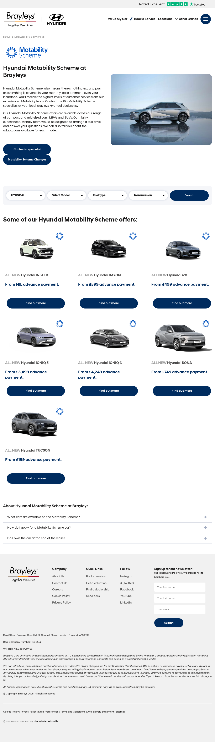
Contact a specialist (27, 149)
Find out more (36, 303)
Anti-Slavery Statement (101, 711)
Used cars (93, 596)
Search (189, 195)
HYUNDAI (39, 37)
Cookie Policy (61, 596)
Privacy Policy (61, 602)
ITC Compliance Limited (81, 655)
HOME (7, 37)
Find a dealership (97, 589)
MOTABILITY (22, 37)
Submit (168, 622)
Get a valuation (96, 583)
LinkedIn (126, 602)
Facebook (127, 589)
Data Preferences (48, 711)
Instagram (127, 576)
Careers (57, 589)
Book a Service (143, 19)
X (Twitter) (127, 583)
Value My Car (117, 19)
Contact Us (59, 583)
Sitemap (120, 711)
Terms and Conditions (73, 711)
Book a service (95, 576)
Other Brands (186, 19)
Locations (165, 19)
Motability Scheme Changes (27, 159)
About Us (58, 576)
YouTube (126, 596)
